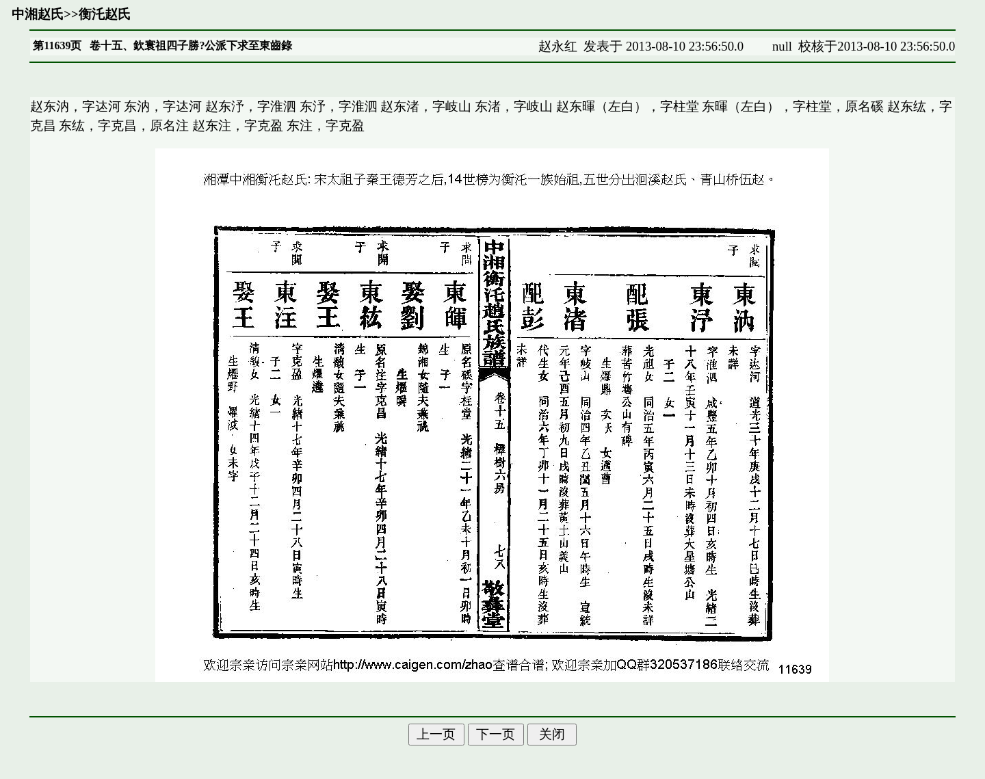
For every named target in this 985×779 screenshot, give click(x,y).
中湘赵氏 (38, 14)
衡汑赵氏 (105, 14)
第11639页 (57, 45)
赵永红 (557, 46)
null (782, 46)
